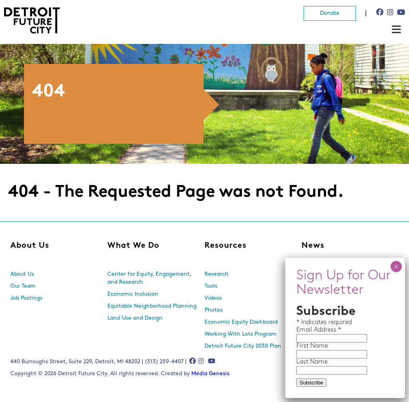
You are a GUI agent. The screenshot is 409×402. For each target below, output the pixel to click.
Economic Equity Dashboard (241, 322)
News (313, 246)
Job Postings (26, 298)
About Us (29, 246)
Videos (213, 298)
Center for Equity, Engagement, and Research (149, 278)
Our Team (23, 286)
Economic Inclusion (132, 294)
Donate (330, 13)
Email (305, 330)
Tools (210, 286)
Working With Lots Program (240, 334)
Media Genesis (210, 374)
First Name (312, 346)
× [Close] (396, 266)
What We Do (133, 246)
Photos (213, 310)
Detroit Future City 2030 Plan (242, 346)
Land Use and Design (135, 318)
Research (216, 274)
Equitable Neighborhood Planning (152, 306)
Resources (225, 246)
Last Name (312, 362)
